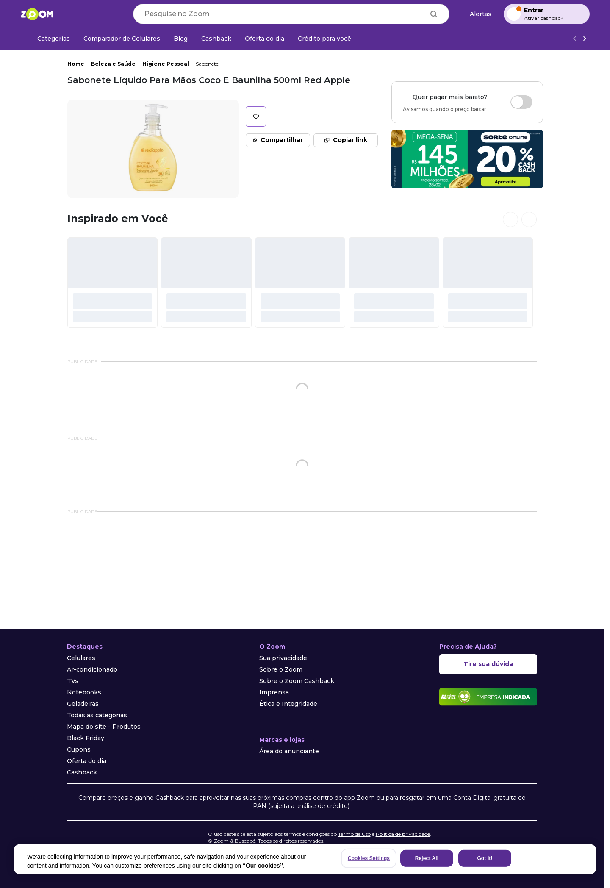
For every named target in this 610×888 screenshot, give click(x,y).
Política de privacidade (403, 834)
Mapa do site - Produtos (104, 726)
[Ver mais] (585, 38)
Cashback (82, 772)
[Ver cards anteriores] (510, 219)
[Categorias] (48, 38)
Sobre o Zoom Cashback (296, 681)
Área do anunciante (289, 751)
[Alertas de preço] (477, 14)
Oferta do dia (86, 761)
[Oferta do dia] (264, 38)
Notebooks (84, 692)
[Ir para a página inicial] (36, 14)
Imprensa (274, 692)
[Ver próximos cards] (529, 219)
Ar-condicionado (92, 669)
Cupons (79, 749)
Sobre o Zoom (280, 669)
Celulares (81, 658)
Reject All (426, 858)
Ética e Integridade (288, 704)
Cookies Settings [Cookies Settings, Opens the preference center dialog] (369, 858)
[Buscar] (434, 14)
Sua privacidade (283, 658)
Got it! (484, 858)
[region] (305, 859)
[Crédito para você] (324, 38)
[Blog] (180, 38)
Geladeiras (83, 704)
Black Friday (85, 738)
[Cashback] (216, 38)
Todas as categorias (97, 715)
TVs (72, 681)
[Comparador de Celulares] (122, 38)
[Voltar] (574, 38)
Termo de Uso (354, 834)
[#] (113, 282)
